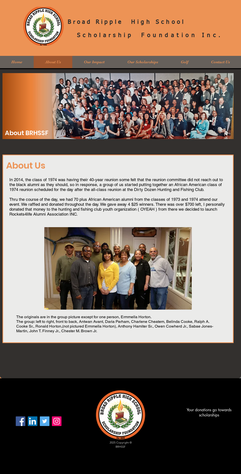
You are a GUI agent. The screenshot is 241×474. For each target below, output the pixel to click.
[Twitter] (44, 421)
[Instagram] (56, 421)
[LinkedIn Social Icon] (32, 421)
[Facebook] (20, 421)
